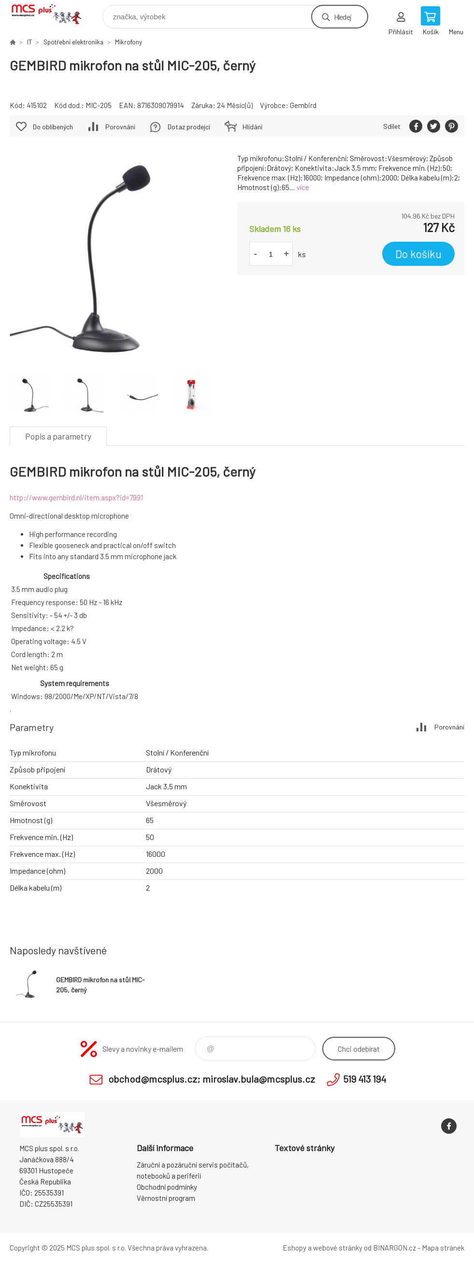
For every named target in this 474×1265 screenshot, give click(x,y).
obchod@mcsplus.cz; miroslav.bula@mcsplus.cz (211, 1079)
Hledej (342, 16)
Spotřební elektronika (73, 42)
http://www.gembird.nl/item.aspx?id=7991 (76, 497)
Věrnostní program (166, 1198)
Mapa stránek (443, 1247)
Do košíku (418, 254)
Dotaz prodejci (189, 127)
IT (29, 42)
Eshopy (294, 1247)
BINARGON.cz (394, 1247)
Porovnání (120, 127)
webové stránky (337, 1247)
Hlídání (252, 127)
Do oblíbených (53, 127)
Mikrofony (128, 42)
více (303, 187)
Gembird (303, 105)
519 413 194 (364, 1079)
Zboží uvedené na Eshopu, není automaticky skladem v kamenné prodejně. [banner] (52, 14)
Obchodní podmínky (167, 1186)
